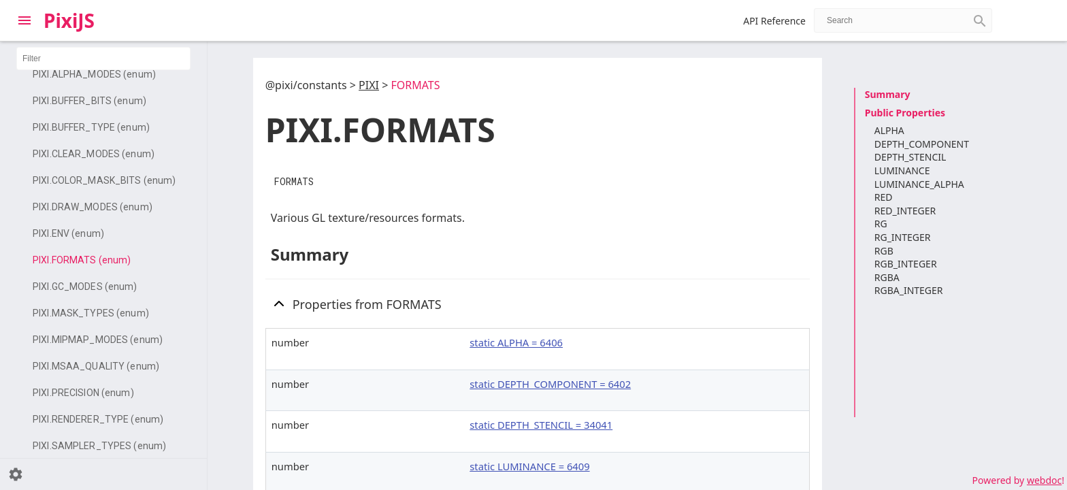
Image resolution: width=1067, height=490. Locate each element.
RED (883, 197)
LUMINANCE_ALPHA (919, 184)
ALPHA (889, 130)
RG (880, 223)
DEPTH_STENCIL (910, 156)
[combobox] (903, 20)
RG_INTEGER (902, 237)
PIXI (369, 85)
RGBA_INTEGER (908, 290)
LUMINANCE (902, 170)
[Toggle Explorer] (24, 20)
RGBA (887, 277)
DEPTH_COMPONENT (921, 143)
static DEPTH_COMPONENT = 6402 (550, 384)
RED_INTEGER (905, 210)
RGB (883, 250)
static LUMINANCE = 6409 (529, 466)
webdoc (1044, 480)
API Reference (774, 20)
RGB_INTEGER (905, 263)
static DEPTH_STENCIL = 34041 (541, 424)
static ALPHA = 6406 (516, 342)
